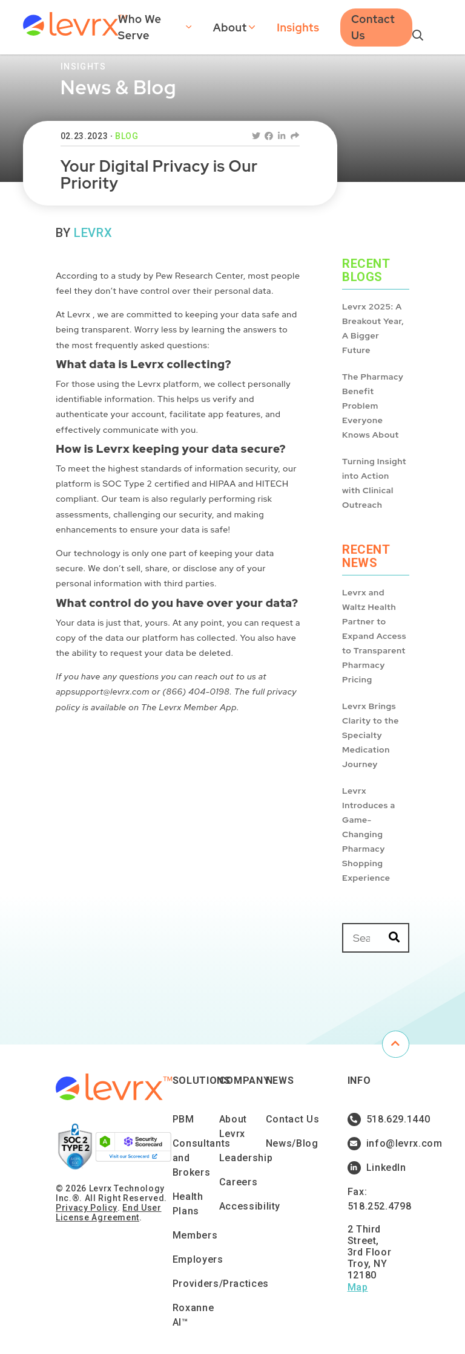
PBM (183, 1119)
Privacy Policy (86, 1208)
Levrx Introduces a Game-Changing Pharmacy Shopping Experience (368, 834)
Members (195, 1235)
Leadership (245, 1158)
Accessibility (249, 1206)
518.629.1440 (377, 1119)
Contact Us (373, 27)
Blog (127, 136)
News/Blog (292, 1143)
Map (358, 1287)
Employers (198, 1259)
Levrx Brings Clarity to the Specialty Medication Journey (370, 735)
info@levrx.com (377, 1143)
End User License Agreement (108, 1212)
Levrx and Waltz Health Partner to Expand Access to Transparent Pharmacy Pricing (374, 636)
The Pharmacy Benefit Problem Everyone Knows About (373, 405)
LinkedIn (377, 1167)
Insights (298, 27)
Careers (238, 1182)
